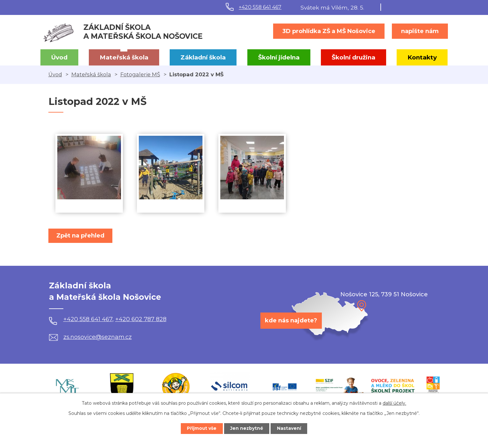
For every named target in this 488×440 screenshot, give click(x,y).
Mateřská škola (124, 57)
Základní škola (203, 57)
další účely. (394, 403)
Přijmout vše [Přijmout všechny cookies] (201, 428)
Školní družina (353, 57)
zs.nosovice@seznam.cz (90, 336)
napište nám (420, 31)
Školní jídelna (279, 57)
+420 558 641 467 (260, 7)
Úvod (59, 57)
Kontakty (422, 57)
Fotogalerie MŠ (140, 74)
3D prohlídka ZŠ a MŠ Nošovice (328, 31)
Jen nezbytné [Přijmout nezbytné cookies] (247, 428)
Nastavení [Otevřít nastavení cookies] (290, 428)
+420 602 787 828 (140, 319)
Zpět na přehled (81, 235)
